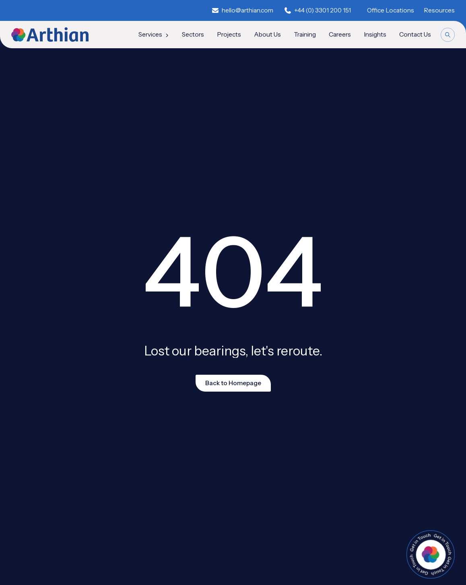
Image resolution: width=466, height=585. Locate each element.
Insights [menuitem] (375, 34)
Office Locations (390, 10)
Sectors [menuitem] (193, 34)
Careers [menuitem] (340, 34)
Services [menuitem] (153, 34)
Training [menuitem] (305, 34)
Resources (439, 10)
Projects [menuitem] (229, 34)
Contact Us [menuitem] (415, 34)
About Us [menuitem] (267, 34)
